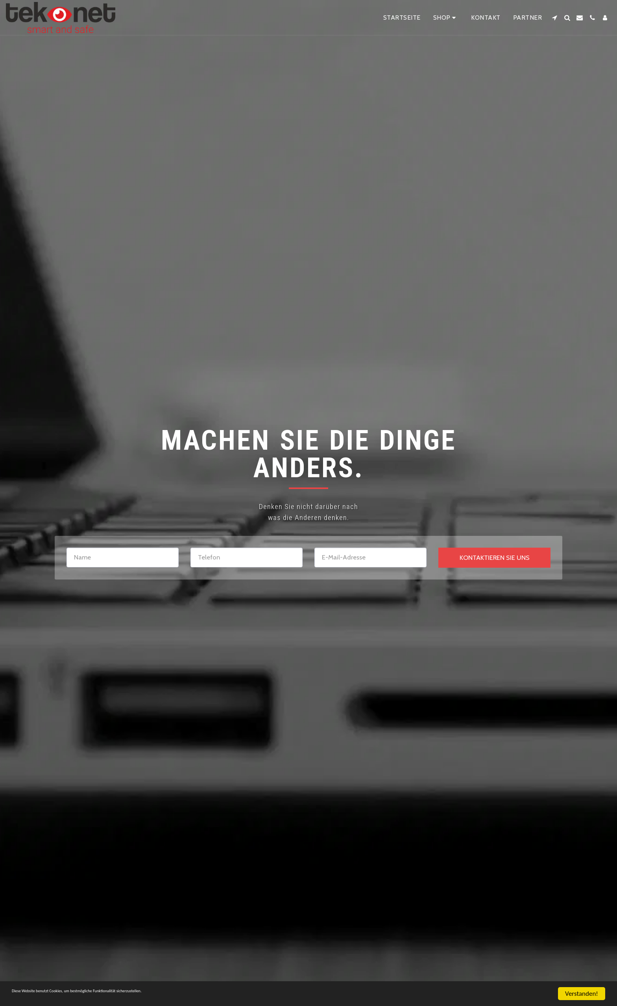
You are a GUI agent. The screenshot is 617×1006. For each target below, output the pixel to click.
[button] (554, 18)
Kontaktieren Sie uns (495, 557)
